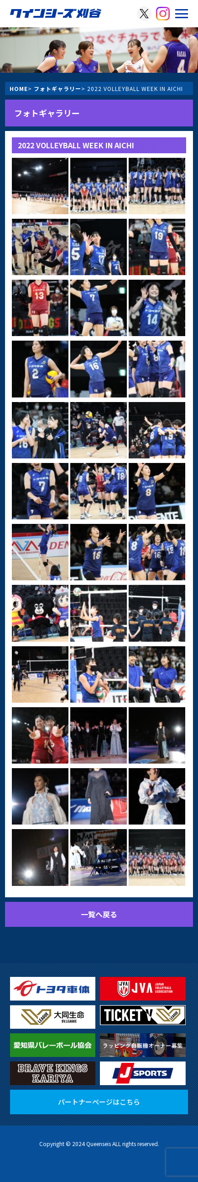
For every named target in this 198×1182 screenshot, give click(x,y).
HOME (19, 88)
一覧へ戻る (99, 914)
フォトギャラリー (57, 88)
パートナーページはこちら (99, 1102)
